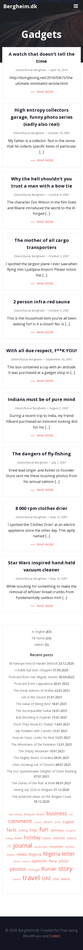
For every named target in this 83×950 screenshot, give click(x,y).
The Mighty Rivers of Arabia (33, 758)
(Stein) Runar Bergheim (31, 70)
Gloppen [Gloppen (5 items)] (71, 830)
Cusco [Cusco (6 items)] (38, 822)
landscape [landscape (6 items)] (40, 846)
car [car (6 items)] (71, 814)
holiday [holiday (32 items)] (32, 837)
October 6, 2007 (58, 195)
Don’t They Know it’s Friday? (33, 724)
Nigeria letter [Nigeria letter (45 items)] (59, 853)
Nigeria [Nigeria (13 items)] (35, 854)
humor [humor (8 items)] (46, 838)
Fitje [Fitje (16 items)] (33, 830)
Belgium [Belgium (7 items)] (29, 814)
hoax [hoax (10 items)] (18, 838)
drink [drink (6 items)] (57, 822)
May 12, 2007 (58, 517)
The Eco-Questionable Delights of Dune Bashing (41, 771)
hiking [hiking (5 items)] (9, 838)
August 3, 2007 (58, 408)
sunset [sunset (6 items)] (16, 879)
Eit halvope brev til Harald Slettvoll (33, 663)
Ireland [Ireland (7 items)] (71, 838)
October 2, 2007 (58, 310)
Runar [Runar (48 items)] (48, 868)
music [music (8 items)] (11, 855)
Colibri (54, 936)
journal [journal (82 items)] (22, 845)
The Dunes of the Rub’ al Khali (33, 783)
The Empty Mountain (33, 751)
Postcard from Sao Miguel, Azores (33, 677)
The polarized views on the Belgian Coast (41, 796)
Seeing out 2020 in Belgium (33, 790)
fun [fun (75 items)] (43, 829)
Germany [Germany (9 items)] (57, 830)
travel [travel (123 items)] (31, 877)
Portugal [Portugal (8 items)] (33, 870)
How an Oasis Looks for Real (33, 737)
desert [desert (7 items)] (48, 822)
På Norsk (38, 638)
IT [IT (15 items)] (9, 846)
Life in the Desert (33, 697)
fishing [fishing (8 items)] (23, 830)
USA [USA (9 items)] (56, 879)
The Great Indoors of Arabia (33, 690)
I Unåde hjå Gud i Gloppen (33, 670)
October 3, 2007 (58, 256)
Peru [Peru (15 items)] (53, 860)
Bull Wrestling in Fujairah (33, 717)
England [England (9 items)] (68, 822)
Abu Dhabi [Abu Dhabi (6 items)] (15, 814)
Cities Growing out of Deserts (33, 764)
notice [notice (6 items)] (26, 861)
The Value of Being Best (33, 704)
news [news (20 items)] (22, 854)
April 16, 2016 (59, 70)
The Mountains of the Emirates (33, 744)
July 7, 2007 (59, 462)
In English (38, 632)
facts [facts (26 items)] (11, 830)
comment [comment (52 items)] (20, 821)
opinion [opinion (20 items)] (39, 860)
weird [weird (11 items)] (65, 879)
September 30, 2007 (59, 359)
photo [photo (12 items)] (64, 861)
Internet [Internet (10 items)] (59, 838)
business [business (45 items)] (56, 813)
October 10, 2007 (59, 133)
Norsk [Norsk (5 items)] (16, 861)
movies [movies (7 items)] (69, 847)
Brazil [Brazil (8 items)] (40, 814)
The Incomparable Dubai (33, 711)
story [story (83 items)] (65, 868)
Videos (39, 644)
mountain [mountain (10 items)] (56, 846)
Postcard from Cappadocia (33, 683)
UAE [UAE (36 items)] (46, 878)
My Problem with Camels (33, 731)
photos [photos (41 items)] (18, 868)
